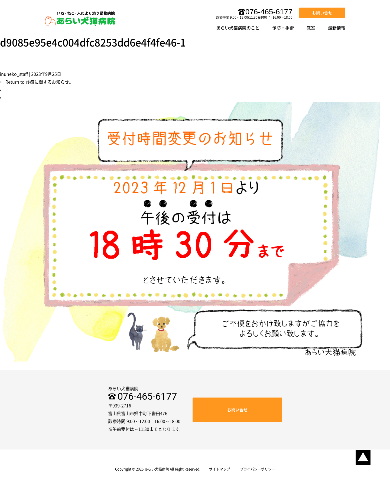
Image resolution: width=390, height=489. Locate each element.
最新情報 (336, 28)
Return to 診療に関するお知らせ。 (36, 82)
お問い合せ (322, 13)
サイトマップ (219, 469)
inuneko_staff (14, 74)
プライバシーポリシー (257, 469)
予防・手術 (283, 28)
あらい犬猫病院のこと (237, 28)
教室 (311, 28)
